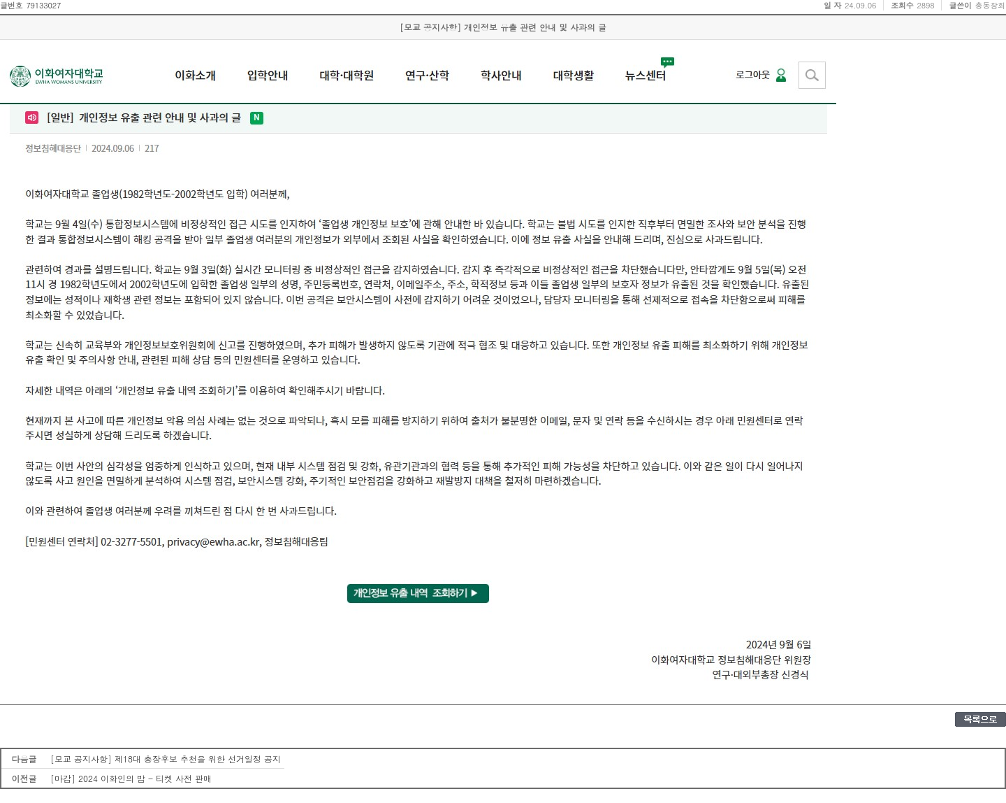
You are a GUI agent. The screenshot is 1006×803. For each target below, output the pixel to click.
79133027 (43, 5)
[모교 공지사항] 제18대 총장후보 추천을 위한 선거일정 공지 (165, 759)
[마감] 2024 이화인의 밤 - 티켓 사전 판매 (131, 778)
